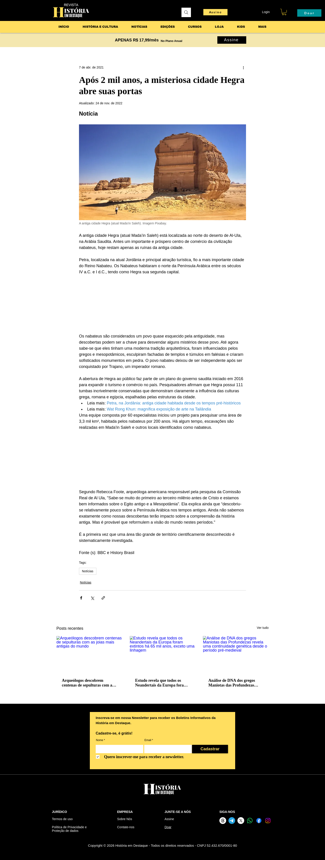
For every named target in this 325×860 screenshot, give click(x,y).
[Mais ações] (243, 67)
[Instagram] (268, 820)
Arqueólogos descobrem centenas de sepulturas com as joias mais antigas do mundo (88, 683)
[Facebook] (258, 820)
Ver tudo (263, 628)
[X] (240, 820)
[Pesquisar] (186, 12)
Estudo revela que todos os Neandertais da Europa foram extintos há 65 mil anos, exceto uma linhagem (161, 683)
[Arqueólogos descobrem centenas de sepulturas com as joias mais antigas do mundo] (89, 654)
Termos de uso (62, 819)
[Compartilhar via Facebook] (81, 598)
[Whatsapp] (249, 820)
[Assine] (215, 12)
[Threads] (222, 820)
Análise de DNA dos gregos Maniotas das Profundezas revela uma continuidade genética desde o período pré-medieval (233, 683)
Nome (99, 740)
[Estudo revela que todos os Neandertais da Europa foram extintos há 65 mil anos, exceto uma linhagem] (162, 654)
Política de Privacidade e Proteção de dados (69, 829)
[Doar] (309, 13)
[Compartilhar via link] (103, 598)
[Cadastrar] (210, 749)
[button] (284, 12)
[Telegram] (231, 820)
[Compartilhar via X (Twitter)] (92, 598)
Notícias (87, 571)
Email (147, 740)
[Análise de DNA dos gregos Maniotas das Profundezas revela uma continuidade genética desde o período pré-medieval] (236, 654)
